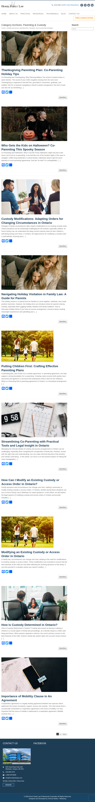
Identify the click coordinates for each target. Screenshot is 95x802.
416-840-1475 (60, 5)
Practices (25, 14)
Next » (64, 734)
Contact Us (74, 14)
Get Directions (73, 5)
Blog (63, 14)
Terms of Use (20, 781)
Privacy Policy (12, 781)
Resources (38, 14)
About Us (13, 14)
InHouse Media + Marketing (57, 798)
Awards (8, 785)
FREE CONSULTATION (84, 18)
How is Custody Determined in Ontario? (29, 624)
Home (3, 14)
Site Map (5, 781)
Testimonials (52, 14)
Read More (62, 97)
